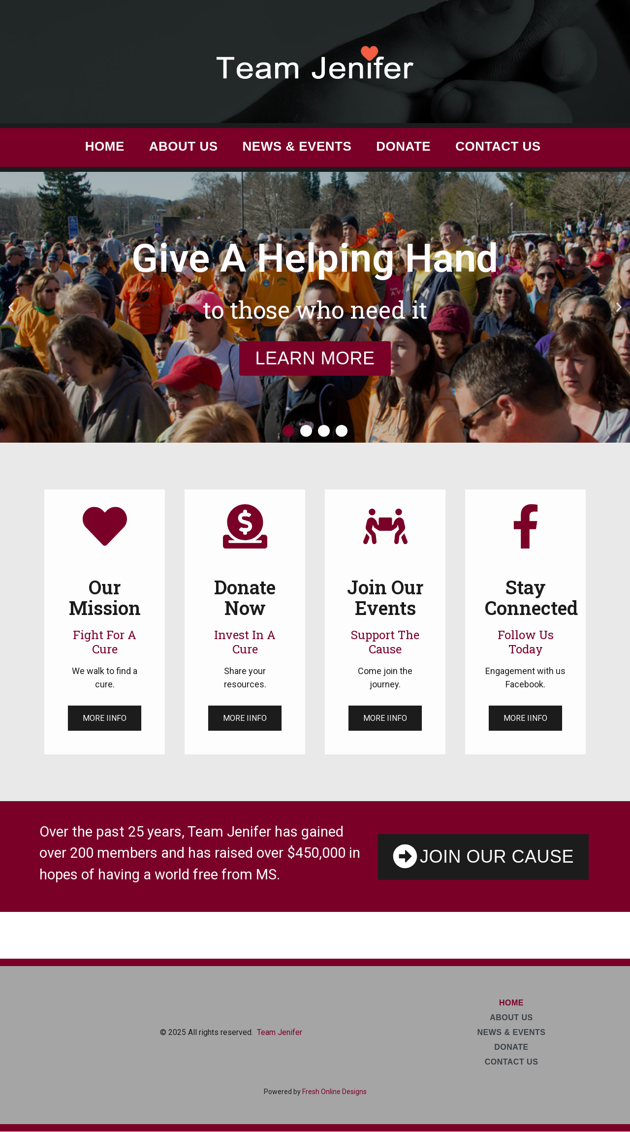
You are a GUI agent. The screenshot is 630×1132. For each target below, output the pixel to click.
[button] (11, 307)
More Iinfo (104, 718)
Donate (403, 146)
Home (105, 146)
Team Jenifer (279, 1032)
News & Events (297, 146)
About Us (183, 146)
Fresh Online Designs (334, 1092)
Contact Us (498, 146)
